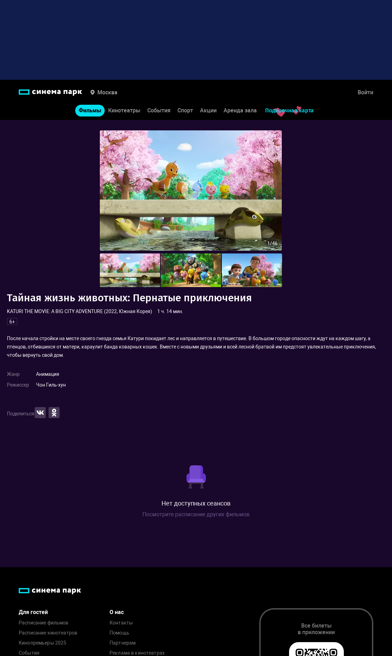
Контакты (121, 622)
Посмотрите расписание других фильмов (196, 514)
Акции (208, 110)
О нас (117, 612)
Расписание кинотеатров (48, 633)
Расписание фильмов (44, 622)
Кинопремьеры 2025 (42, 643)
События (159, 110)
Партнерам (123, 643)
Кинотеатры (124, 110)
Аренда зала (240, 110)
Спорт (185, 110)
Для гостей (33, 612)
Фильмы (90, 110)
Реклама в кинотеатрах (137, 653)
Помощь (119, 633)
